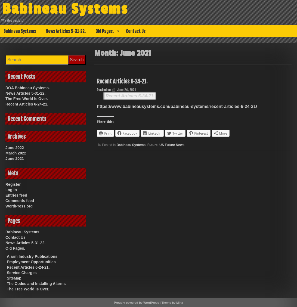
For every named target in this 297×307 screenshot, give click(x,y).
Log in (11, 190)
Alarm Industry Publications (32, 256)
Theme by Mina (172, 302)
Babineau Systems (66, 9)
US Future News (171, 145)
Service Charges (22, 273)
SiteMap (14, 278)
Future (152, 145)
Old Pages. (104, 31)
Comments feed (19, 201)
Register (13, 184)
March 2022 (15, 153)
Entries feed (16, 195)
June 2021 (14, 158)
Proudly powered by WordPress (136, 302)
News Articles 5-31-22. (66, 31)
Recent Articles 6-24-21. (122, 81)
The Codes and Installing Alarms (36, 283)
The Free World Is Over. (26, 99)
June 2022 (14, 147)
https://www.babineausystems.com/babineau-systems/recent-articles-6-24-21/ (177, 106)
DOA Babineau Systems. (27, 88)
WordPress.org (19, 206)
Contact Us (136, 31)
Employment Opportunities (31, 262)
